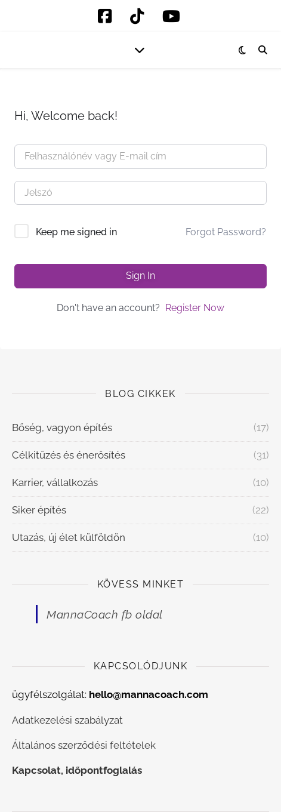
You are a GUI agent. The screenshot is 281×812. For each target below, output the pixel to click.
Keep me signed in (76, 232)
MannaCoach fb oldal (105, 614)
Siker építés (39, 510)
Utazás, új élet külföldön (68, 537)
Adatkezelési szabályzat (67, 720)
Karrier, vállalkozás (55, 482)
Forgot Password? (226, 232)
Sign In (140, 275)
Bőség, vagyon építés (62, 427)
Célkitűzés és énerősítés (68, 455)
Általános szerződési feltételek (84, 745)
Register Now (194, 307)
